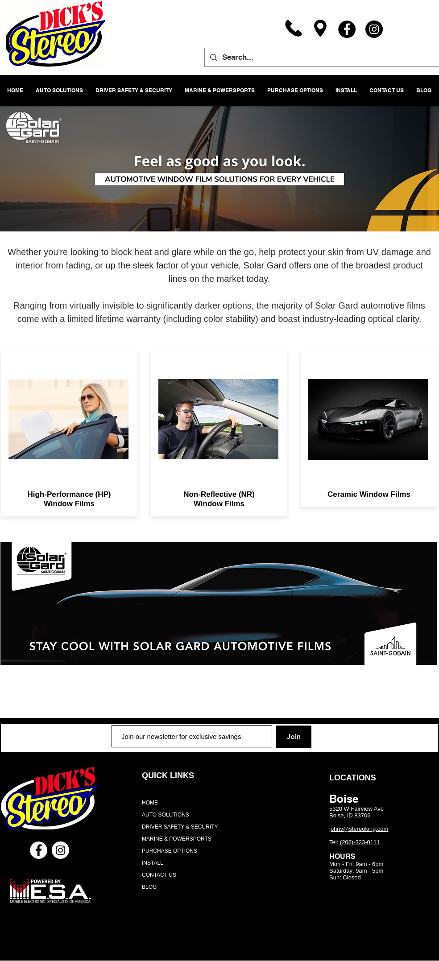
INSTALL (152, 863)
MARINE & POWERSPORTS (176, 839)
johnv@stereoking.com (358, 828)
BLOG (149, 887)
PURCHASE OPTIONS (169, 851)
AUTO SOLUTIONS (165, 815)
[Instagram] (374, 29)
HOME (150, 803)
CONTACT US (159, 875)
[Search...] (321, 57)
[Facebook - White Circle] (38, 850)
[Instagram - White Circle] (60, 850)
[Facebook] (347, 29)
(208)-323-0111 (360, 842)
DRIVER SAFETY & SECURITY (180, 827)
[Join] (293, 737)
